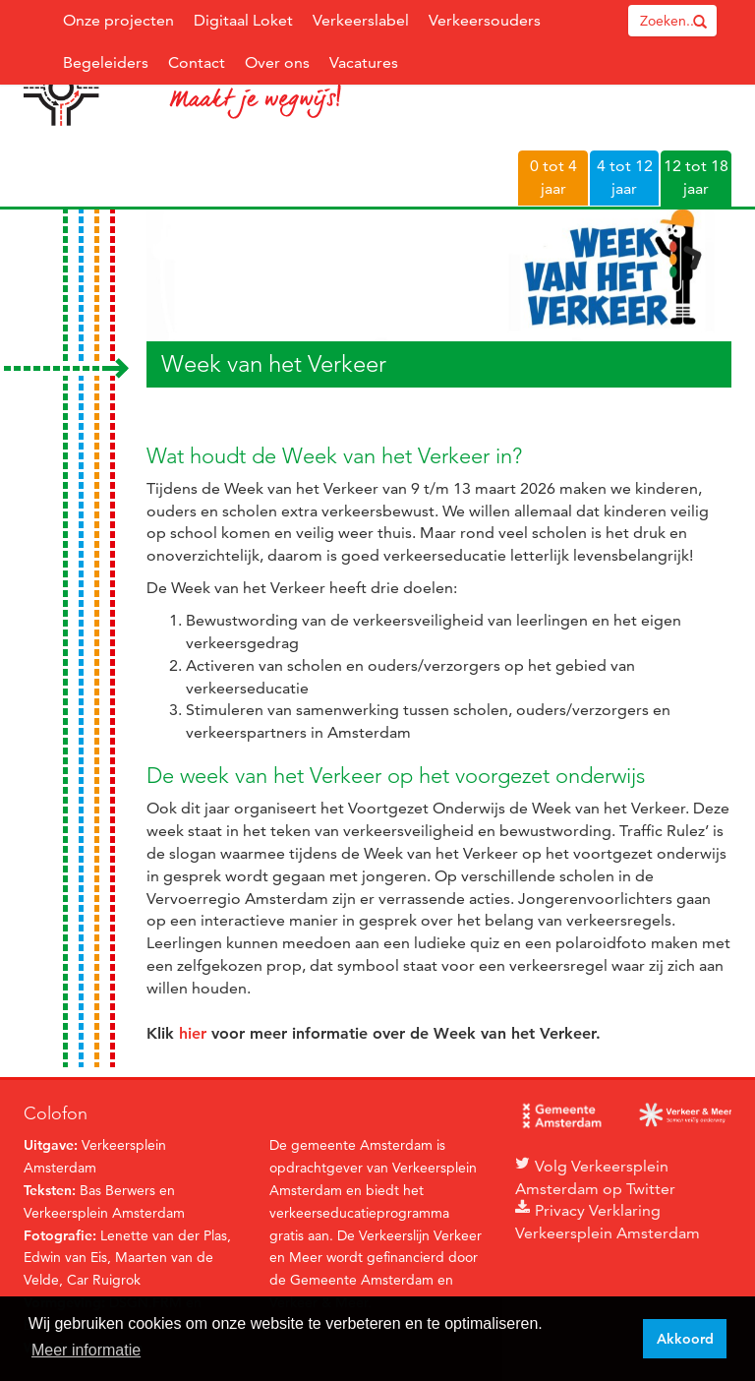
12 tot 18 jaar (696, 177)
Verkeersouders (485, 20)
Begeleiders (105, 62)
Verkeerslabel (361, 20)
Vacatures (363, 62)
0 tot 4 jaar (553, 177)
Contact (196, 62)
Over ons (277, 62)
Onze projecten (118, 20)
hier (192, 1033)
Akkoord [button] (685, 1339)
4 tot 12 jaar (625, 177)
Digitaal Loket (243, 20)
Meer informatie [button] (86, 1350)
